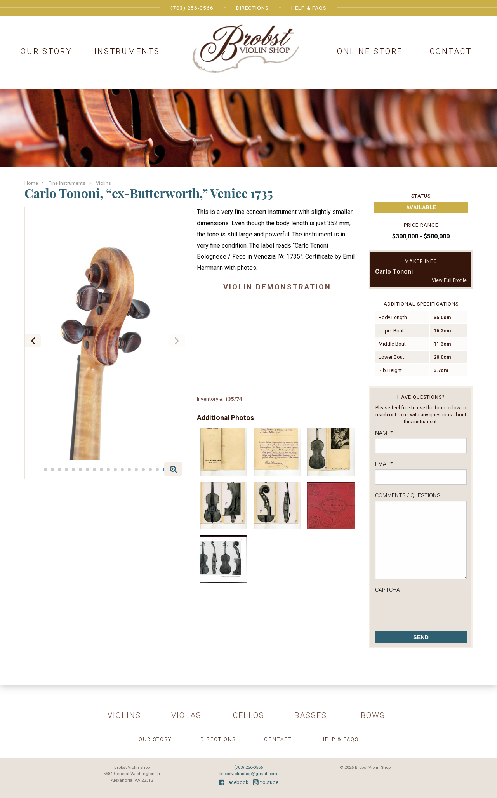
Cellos (248, 715)
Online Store (370, 51)
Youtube (265, 782)
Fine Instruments (67, 183)
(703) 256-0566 (192, 8)
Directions (252, 8)
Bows (373, 715)
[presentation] (434, 610)
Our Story (46, 51)
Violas (186, 715)
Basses (310, 715)
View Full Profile (449, 280)
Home (31, 183)
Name (384, 433)
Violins (103, 183)
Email (384, 464)
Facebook (233, 782)
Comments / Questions (407, 495)
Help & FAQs (309, 8)
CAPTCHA (387, 590)
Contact (451, 51)
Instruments (127, 51)
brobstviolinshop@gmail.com (248, 773)
